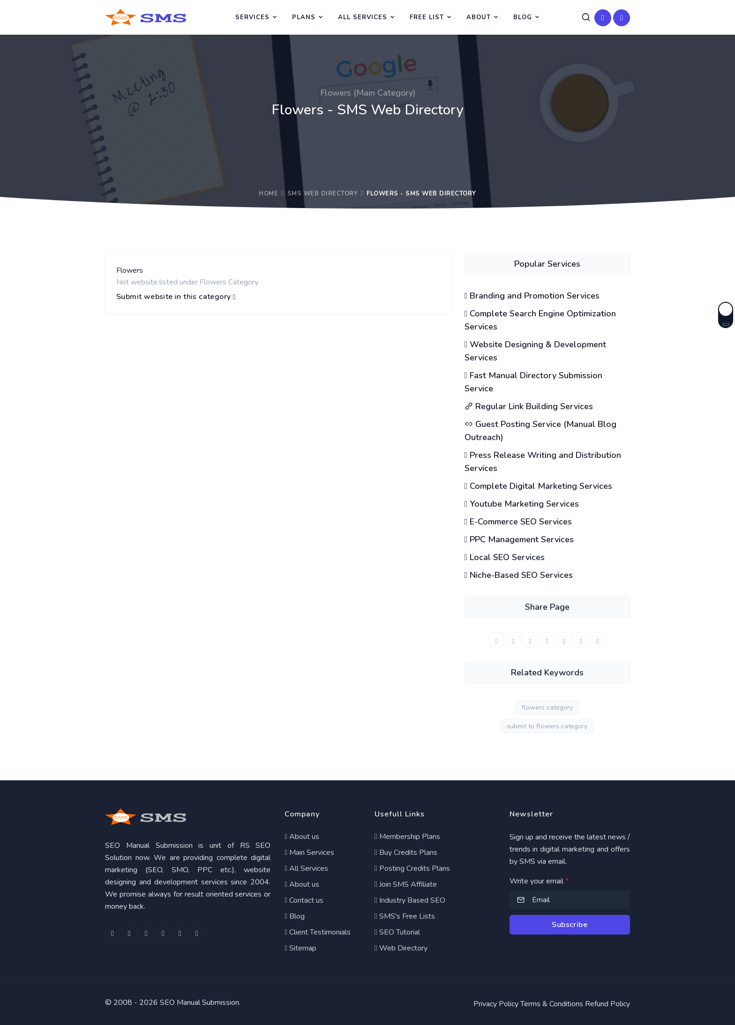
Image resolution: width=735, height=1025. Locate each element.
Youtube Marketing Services (522, 503)
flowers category (547, 707)
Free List (427, 17)
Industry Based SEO (410, 900)
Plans (303, 17)
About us (302, 836)
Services (252, 17)
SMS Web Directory (322, 193)
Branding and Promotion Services (532, 295)
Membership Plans (407, 836)
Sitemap (300, 948)
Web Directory (401, 948)
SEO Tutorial (397, 932)
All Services (362, 17)
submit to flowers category (547, 726)
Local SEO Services (505, 557)
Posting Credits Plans (412, 868)
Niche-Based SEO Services (519, 575)
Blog (522, 17)
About (478, 17)
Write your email (539, 881)
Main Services (309, 852)
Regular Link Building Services (529, 406)
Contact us (304, 900)
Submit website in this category (176, 297)
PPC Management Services (519, 539)
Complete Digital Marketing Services (539, 486)
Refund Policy (607, 1004)
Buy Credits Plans (406, 852)
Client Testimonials (318, 932)
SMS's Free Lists (405, 916)
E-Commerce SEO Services (518, 521)
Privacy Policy (495, 1004)
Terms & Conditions (551, 1004)
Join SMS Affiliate (406, 884)
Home (268, 193)
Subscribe (569, 925)
